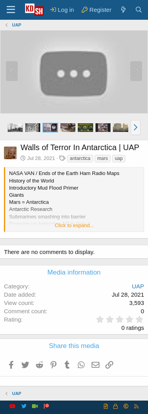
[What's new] (123, 9)
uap (119, 158)
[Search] (138, 9)
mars (102, 158)
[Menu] (11, 10)
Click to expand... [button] (74, 225)
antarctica (80, 158)
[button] (136, 127)
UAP (138, 286)
